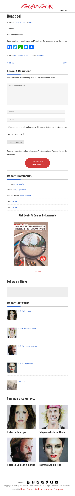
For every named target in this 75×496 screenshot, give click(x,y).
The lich (11, 63)
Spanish (67, 10)
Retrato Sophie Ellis (50, 465)
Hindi (62, 10)
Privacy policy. (65, 485)
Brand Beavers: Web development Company (41, 489)
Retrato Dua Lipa (16, 432)
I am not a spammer (15, 134)
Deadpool (40, 55)
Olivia (14, 201)
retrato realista (18, 184)
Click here (37, 271)
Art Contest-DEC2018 (21, 55)
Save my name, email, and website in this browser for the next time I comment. (38, 127)
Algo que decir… (21, 190)
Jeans (31, 22)
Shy (65, 63)
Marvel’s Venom (25, 195)
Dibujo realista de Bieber (53, 432)
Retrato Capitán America (21, 465)
